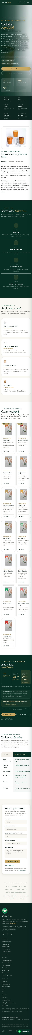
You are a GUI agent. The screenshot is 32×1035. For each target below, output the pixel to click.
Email (10, 826)
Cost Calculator (6, 965)
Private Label (5, 972)
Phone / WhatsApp (13, 833)
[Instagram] (3, 933)
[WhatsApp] (11, 933)
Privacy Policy (4, 1031)
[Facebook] (7, 933)
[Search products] (23, 2)
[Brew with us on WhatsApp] (24, 1031)
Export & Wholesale (7, 975)
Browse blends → (16, 69)
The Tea (6, 2)
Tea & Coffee (15, 17)
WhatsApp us (24, 714)
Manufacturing (6, 984)
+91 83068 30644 (6, 1000)
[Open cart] (19, 2)
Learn (3, 989)
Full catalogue (6, 954)
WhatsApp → (5, 1005)
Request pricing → (12, 861)
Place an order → (8, 714)
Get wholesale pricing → (16, 73)
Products (8, 17)
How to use (4, 161)
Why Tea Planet (19, 161)
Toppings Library (6, 951)
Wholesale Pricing (7, 963)
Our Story (4, 981)
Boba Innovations (6, 941)
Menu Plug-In (5, 970)
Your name (8, 819)
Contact (4, 994)
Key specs (11, 161)
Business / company (10, 840)
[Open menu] (28, 2)
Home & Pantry (6, 949)
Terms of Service (11, 1031)
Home (2, 17)
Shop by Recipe (6, 968)
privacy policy (22, 870)
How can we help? (9, 847)
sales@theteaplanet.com (9, 1003)
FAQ (3, 991)
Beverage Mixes (6, 946)
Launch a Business (7, 960)
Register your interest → (11, 704)
